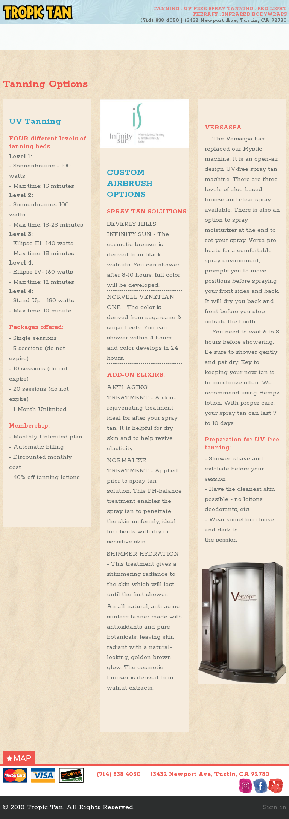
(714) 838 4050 (159, 20)
